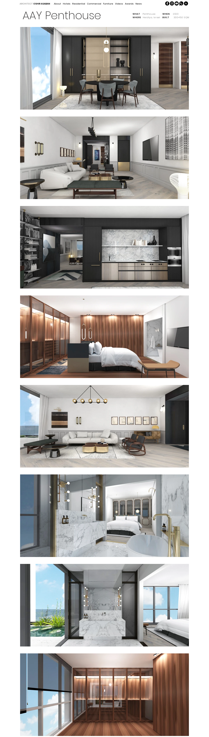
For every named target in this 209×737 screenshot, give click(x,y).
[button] (186, 3)
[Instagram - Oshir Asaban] (172, 3)
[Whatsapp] (181, 3)
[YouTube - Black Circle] (177, 3)
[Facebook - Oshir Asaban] (167, 3)
